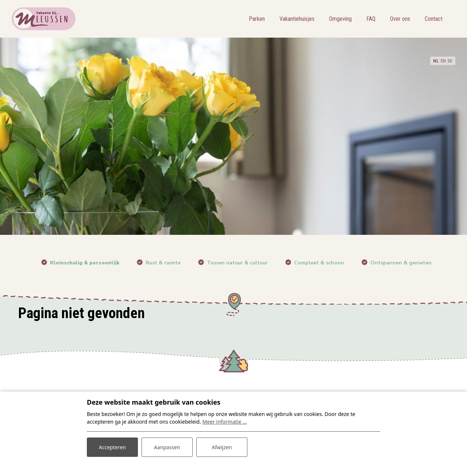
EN (443, 61)
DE (450, 61)
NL (436, 61)
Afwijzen (222, 447)
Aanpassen (167, 447)
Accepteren (112, 447)
